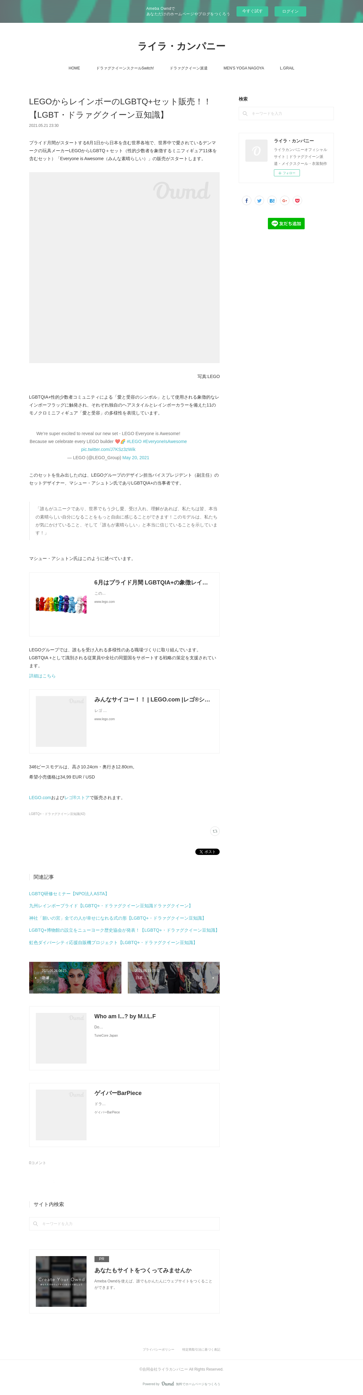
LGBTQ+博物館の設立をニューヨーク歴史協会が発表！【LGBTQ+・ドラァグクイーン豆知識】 (124, 930)
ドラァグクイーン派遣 (189, 68)
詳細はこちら (42, 675)
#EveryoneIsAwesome (165, 441)
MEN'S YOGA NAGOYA (244, 68)
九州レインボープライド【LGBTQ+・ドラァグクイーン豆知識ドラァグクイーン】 (111, 905)
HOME (74, 68)
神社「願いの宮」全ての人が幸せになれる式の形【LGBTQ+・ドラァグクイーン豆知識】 (118, 918)
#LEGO (134, 441)
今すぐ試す (252, 11)
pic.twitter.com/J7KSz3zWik (108, 449)
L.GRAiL (287, 68)
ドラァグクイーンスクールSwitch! (125, 68)
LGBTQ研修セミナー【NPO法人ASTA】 (69, 893)
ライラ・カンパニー (181, 46)
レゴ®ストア (77, 797)
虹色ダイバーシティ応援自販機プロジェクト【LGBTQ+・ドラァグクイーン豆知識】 (113, 942)
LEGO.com (40, 797)
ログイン (290, 11)
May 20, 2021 (135, 457)
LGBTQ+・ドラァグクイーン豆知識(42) (57, 814)
